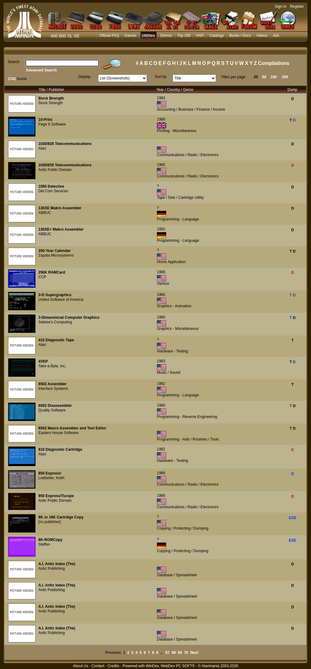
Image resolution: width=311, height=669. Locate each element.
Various (163, 283)
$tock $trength (51, 98)
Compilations (273, 63)
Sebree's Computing (55, 322)
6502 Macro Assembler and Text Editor (72, 428)
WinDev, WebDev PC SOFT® (170, 666)
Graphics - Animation (174, 306)
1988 (161, 119)
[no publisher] (49, 522)
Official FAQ (109, 35)
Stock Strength (50, 103)
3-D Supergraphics (54, 295)
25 (256, 77)
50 (264, 77)
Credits (113, 666)
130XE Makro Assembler (59, 208)
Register (297, 6)
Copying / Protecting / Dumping (182, 528)
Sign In (280, 6)
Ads (276, 35)
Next (194, 652)
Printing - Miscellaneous (176, 131)
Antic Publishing (51, 568)
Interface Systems (53, 388)
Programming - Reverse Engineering (187, 417)
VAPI (200, 35)
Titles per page (233, 77)
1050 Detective (51, 186)
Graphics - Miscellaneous (178, 328)
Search (13, 62)
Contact (97, 666)
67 (168, 652)
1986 (161, 272)
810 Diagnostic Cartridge (60, 449)
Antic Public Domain (54, 170)
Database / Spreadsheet (177, 575)
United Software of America (60, 299)
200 (285, 77)
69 (180, 652)
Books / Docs (240, 35)
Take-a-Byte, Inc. (52, 366)
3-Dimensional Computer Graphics (68, 317)
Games (130, 35)
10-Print (45, 119)
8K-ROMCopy (50, 540)
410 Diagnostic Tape (56, 340)
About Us (80, 666)
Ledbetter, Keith (51, 478)
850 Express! (49, 473)
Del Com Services (53, 191)
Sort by (160, 77)
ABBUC (44, 213)
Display (84, 77)
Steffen (44, 544)
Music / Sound (168, 372)
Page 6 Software (52, 124)
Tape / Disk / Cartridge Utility (180, 197)
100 (273, 77)
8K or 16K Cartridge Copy (61, 517)
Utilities (148, 35)
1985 (161, 165)
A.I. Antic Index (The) (56, 564)
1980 (161, 294)
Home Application (171, 262)
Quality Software (52, 410)
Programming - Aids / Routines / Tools (188, 439)
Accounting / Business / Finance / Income (191, 109)
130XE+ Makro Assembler (61, 229)
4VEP (43, 361)
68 (174, 652)
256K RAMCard (51, 272)
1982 (161, 383)
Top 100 (184, 35)
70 (186, 652)
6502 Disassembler (55, 405)
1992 (161, 229)
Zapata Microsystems (56, 255)
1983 (161, 98)
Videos (261, 35)
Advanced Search (41, 70)
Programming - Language (178, 219)
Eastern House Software (58, 433)
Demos (166, 35)
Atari (42, 148)
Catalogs (216, 35)
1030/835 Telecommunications (65, 144)
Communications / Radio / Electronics (187, 155)
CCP (42, 277)
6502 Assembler (52, 384)
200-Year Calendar (54, 251)
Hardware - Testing (172, 351)
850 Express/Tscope (56, 496)
